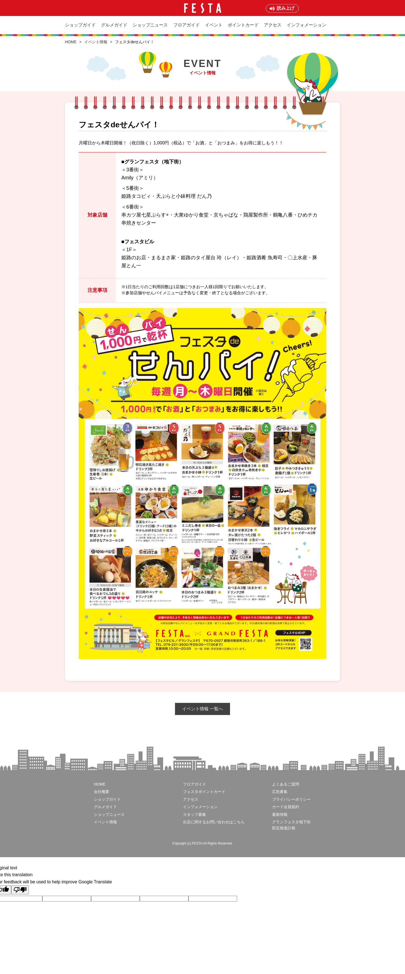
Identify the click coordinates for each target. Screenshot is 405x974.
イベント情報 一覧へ (202, 708)
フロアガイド (186, 25)
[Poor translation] (20, 889)
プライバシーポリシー (291, 799)
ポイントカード (243, 25)
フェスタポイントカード (204, 791)
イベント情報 (95, 42)
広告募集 (280, 791)
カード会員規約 (285, 807)
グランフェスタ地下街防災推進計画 (291, 825)
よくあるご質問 (285, 784)
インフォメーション (306, 25)
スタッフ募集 (194, 814)
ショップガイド (80, 25)
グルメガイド (114, 25)
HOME (70, 42)
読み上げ (285, 8)
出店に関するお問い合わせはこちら (214, 822)
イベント (214, 25)
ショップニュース (150, 25)
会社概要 (101, 791)
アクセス (272, 25)
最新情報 (280, 814)
